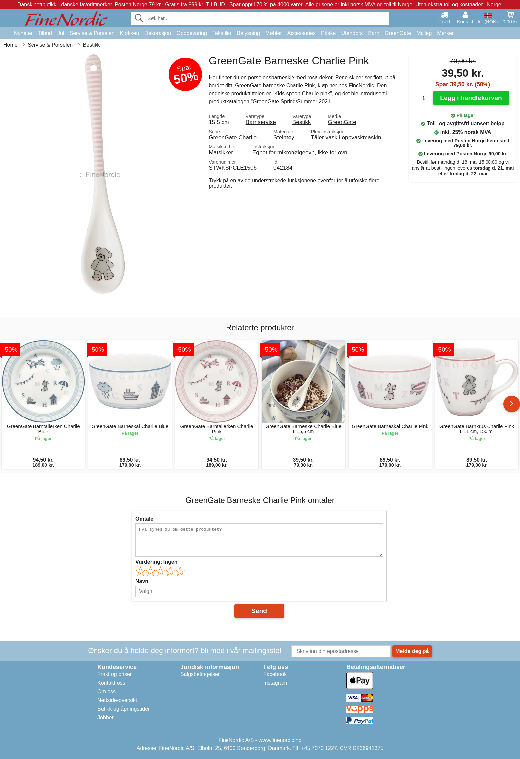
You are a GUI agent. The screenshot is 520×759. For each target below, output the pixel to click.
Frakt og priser (115, 674)
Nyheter (23, 33)
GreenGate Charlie (233, 137)
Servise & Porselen (91, 33)
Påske (328, 33)
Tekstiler (222, 33)
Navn (141, 581)
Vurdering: (156, 562)
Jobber (106, 717)
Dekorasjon (157, 33)
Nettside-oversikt (117, 700)
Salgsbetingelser (200, 674)
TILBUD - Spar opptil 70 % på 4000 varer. (255, 4)
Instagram (275, 683)
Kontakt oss (111, 683)
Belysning (248, 33)
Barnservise (261, 122)
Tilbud (45, 33)
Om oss (107, 691)
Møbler (273, 33)
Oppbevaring (191, 33)
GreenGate (398, 33)
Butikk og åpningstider (124, 709)
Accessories (301, 33)
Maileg (424, 33)
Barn (373, 33)
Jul (60, 33)
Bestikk (301, 122)
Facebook (275, 674)
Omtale (144, 519)
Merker (445, 33)
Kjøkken (129, 33)
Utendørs (352, 33)
